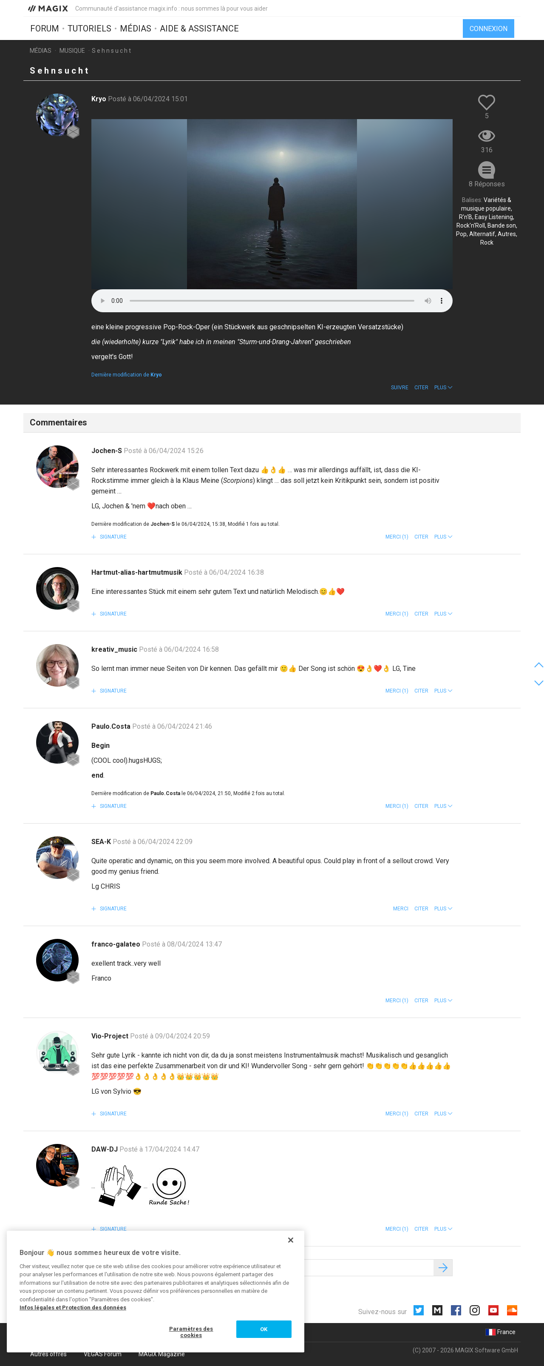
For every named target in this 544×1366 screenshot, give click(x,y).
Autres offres (48, 1354)
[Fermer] (290, 1240)
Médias (135, 28)
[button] (443, 388)
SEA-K (102, 842)
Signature (113, 537)
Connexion (488, 29)
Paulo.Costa (111, 726)
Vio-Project (110, 1036)
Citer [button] (421, 388)
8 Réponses (487, 184)
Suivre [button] (399, 388)
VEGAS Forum (103, 1354)
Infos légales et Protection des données (73, 1307)
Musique (72, 50)
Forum (44, 28)
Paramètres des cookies (191, 1332)
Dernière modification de (126, 375)
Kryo (99, 99)
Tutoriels (89, 28)
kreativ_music (115, 649)
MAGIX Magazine (162, 1354)
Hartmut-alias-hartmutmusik (137, 572)
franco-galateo (116, 944)
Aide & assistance (199, 28)
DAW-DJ (105, 1149)
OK (263, 1329)
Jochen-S (107, 451)
